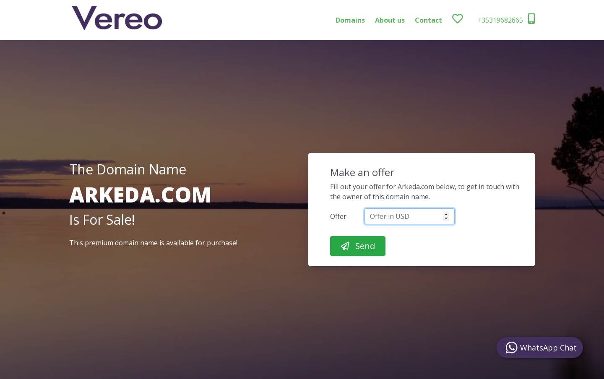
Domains (350, 20)
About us (390, 20)
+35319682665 (506, 19)
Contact (428, 20)
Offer (338, 216)
